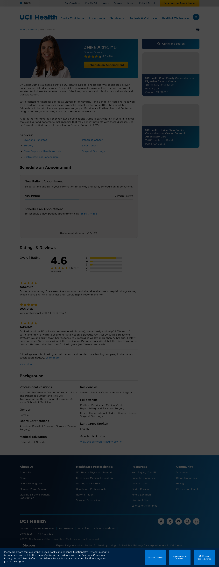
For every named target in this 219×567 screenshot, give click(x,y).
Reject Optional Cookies (179, 557)
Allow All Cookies (155, 557)
